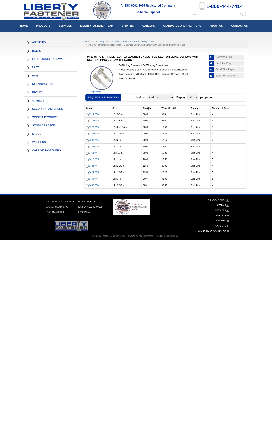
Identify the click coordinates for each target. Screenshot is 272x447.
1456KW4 (94, 185)
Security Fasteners (47, 108)
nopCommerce (146, 236)
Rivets (37, 92)
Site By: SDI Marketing (167, 236)
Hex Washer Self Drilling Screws (138, 41)
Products (43, 25)
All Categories (102, 41)
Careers (148, 25)
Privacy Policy (217, 200)
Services (65, 25)
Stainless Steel (44, 125)
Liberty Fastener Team (96, 25)
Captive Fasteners (46, 150)
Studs (36, 133)
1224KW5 (94, 133)
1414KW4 (94, 153)
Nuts (36, 67)
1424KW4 (94, 166)
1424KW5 (94, 172)
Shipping (128, 25)
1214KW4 (94, 114)
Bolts (36, 50)
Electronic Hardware (49, 58)
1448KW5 (94, 179)
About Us (216, 25)
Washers (39, 141)
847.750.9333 (58, 212)
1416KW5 (94, 159)
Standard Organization (212, 231)
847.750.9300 (61, 207)
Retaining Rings (44, 83)
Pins (35, 75)
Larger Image (95, 92)
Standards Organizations (182, 25)
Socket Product (45, 117)
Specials (220, 215)
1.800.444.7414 (66, 201)
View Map (84, 212)
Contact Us (239, 25)
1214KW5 (94, 120)
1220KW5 (94, 127)
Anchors (39, 42)
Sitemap (221, 205)
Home (24, 25)
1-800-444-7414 (224, 6)
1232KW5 (94, 140)
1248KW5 (94, 146)
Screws (38, 100)
